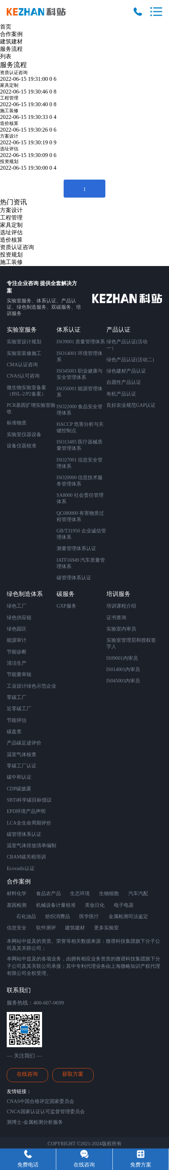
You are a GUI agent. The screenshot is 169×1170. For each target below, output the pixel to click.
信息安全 (17, 927)
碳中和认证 (19, 777)
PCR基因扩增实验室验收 (31, 408)
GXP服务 (66, 606)
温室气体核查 (21, 754)
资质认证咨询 (14, 72)
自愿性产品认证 (123, 382)
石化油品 (26, 916)
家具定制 (9, 85)
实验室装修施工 (24, 353)
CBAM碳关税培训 (26, 857)
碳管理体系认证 (74, 577)
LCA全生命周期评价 (29, 823)
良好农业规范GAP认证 (131, 405)
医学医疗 (89, 916)
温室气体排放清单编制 (31, 845)
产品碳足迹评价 (24, 743)
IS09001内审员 (122, 658)
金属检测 (118, 916)
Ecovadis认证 (21, 868)
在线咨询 (27, 1074)
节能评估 (17, 720)
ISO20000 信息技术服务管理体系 (80, 481)
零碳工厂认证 (21, 765)
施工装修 (9, 110)
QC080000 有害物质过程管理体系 (80, 516)
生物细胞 (109, 893)
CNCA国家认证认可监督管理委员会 (46, 1111)
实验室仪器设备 (24, 434)
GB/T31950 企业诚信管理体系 (81, 534)
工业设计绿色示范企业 (31, 686)
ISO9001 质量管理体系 (81, 341)
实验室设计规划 (24, 341)
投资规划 (9, 161)
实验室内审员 (121, 629)
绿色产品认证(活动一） (127, 345)
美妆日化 (95, 905)
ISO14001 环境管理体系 (80, 356)
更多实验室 (106, 927)
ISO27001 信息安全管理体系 (80, 463)
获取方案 (72, 1074)
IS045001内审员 (123, 680)
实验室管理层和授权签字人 (131, 643)
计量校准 (66, 905)
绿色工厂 (17, 606)
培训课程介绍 (121, 606)
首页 (5, 27)
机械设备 (46, 905)
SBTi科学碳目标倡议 (29, 800)
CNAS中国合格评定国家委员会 (40, 1101)
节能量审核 (19, 674)
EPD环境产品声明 (26, 811)
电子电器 (124, 905)
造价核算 (9, 123)
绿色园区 (17, 629)
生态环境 (80, 893)
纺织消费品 (57, 916)
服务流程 (11, 49)
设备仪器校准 (21, 445)
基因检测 (17, 905)
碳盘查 (14, 731)
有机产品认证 (121, 394)
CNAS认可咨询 (23, 376)
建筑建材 (11, 41)
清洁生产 (17, 663)
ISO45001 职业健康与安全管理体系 (80, 374)
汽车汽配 (138, 893)
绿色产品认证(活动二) (130, 359)
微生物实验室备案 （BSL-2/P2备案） (26, 391)
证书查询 (116, 617)
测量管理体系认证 (76, 548)
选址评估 (9, 148)
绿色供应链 (19, 617)
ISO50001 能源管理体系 (80, 392)
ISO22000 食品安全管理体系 (80, 410)
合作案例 (11, 34)
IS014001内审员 (123, 669)
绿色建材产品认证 (126, 371)
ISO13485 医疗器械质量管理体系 (80, 445)
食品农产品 (48, 893)
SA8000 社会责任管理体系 (80, 498)
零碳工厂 (17, 697)
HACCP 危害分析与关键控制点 (80, 427)
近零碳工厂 (19, 708)
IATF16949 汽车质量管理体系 (81, 563)
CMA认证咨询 (22, 364)
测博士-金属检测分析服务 (35, 1122)
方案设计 (9, 136)
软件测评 (46, 927)
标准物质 (17, 423)
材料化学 (17, 893)
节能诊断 (17, 652)
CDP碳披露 (19, 788)
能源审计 (17, 640)
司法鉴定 (138, 916)
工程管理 (9, 98)
